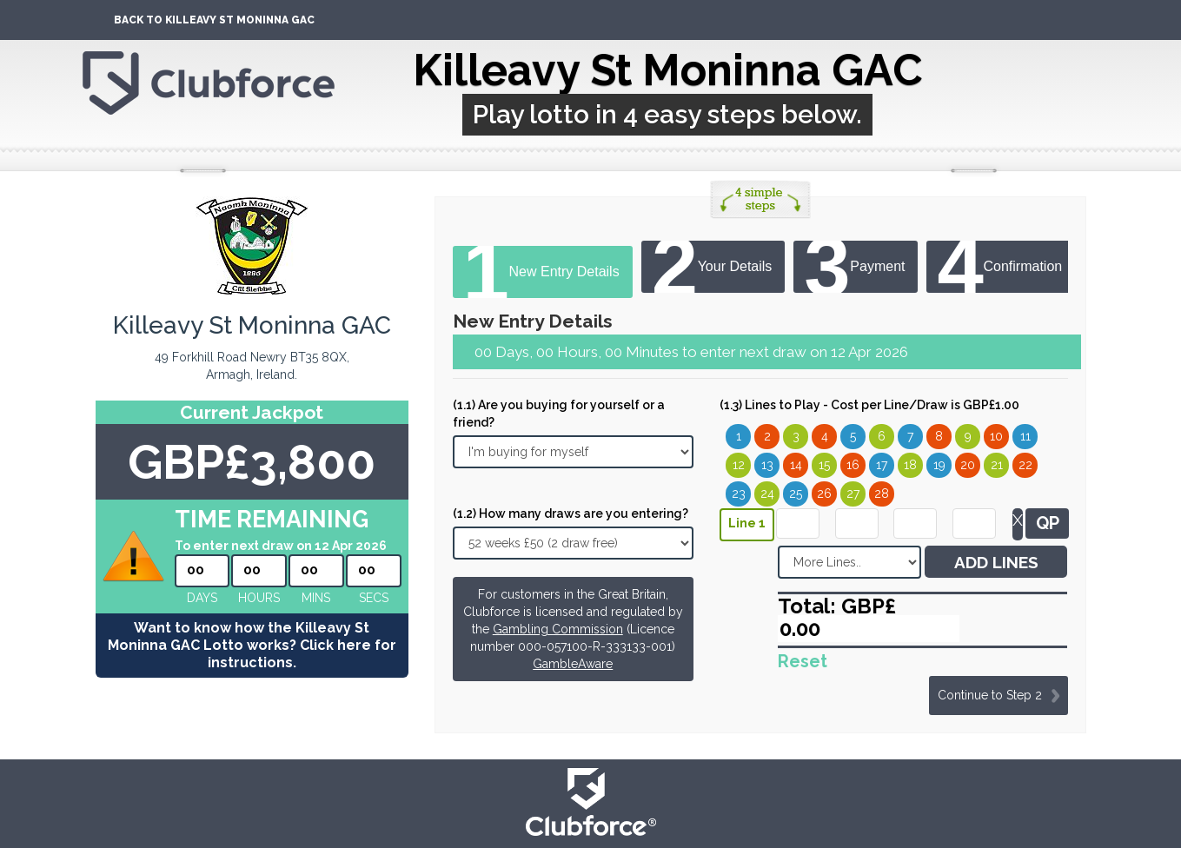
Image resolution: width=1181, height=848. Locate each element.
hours (259, 598)
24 (767, 493)
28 (881, 493)
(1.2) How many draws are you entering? (570, 513)
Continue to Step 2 (990, 695)
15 (824, 465)
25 (795, 493)
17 (881, 465)
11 (1025, 436)
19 (939, 465)
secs (373, 598)
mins (316, 598)
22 (1025, 465)
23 (739, 493)
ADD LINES (996, 562)
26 (824, 493)
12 (739, 465)
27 (852, 493)
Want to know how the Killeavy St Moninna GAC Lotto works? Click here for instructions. (252, 645)
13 (767, 465)
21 (997, 465)
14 (796, 465)
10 (996, 436)
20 (967, 465)
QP (1047, 523)
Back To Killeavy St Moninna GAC (214, 20)
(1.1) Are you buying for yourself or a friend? (559, 413)
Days (202, 598)
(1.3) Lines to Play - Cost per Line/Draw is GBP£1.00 (869, 405)
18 (910, 465)
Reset (802, 661)
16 (852, 465)
